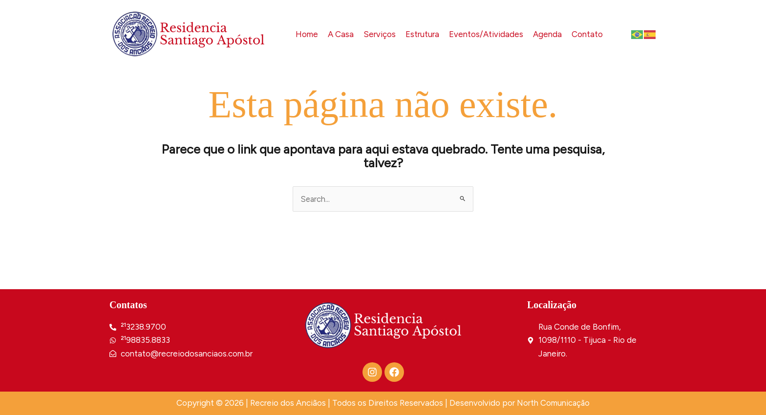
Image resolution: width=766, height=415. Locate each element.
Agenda (547, 34)
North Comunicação (553, 403)
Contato (587, 34)
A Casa (339, 34)
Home (305, 34)
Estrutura (421, 34)
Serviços (378, 34)
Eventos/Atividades (485, 34)
